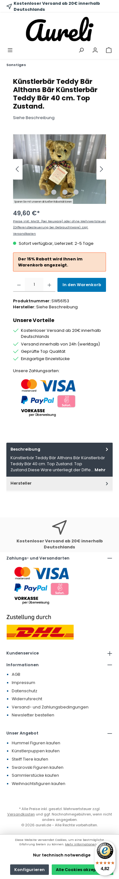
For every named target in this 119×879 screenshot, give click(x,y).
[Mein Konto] (95, 50)
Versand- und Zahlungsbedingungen (50, 707)
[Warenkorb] (109, 50)
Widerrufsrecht (27, 698)
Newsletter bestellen (33, 715)
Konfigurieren (29, 869)
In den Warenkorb (82, 284)
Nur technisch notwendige (61, 855)
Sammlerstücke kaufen (35, 775)
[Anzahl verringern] (19, 285)
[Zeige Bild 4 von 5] (76, 192)
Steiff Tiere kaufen (30, 759)
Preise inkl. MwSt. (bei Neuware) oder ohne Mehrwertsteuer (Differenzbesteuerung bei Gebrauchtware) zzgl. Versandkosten (59, 227)
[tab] (59, 460)
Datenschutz (24, 691)
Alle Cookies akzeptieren (82, 869)
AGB (16, 674)
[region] (59, 169)
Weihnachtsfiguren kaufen (38, 783)
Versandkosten (21, 814)
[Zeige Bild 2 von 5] (53, 192)
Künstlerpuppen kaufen (36, 751)
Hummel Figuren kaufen (36, 743)
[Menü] (10, 50)
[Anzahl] (34, 285)
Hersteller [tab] (59, 483)
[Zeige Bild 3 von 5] (65, 192)
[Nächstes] (101, 169)
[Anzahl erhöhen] (49, 285)
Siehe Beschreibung (34, 117)
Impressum (23, 682)
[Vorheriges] (18, 169)
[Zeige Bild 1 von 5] (42, 192)
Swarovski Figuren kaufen (37, 767)
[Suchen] (81, 50)
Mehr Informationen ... (82, 844)
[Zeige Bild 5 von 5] (59, 199)
